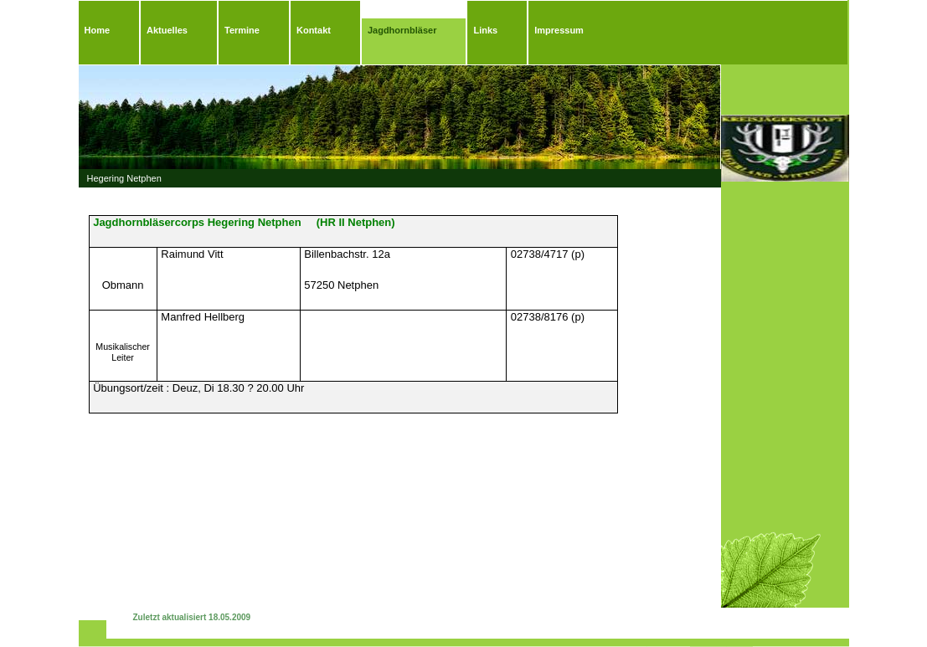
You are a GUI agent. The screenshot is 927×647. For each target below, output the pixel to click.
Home (98, 30)
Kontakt (313, 30)
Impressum (559, 30)
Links (485, 30)
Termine (242, 30)
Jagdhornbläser (402, 30)
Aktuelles (167, 30)
